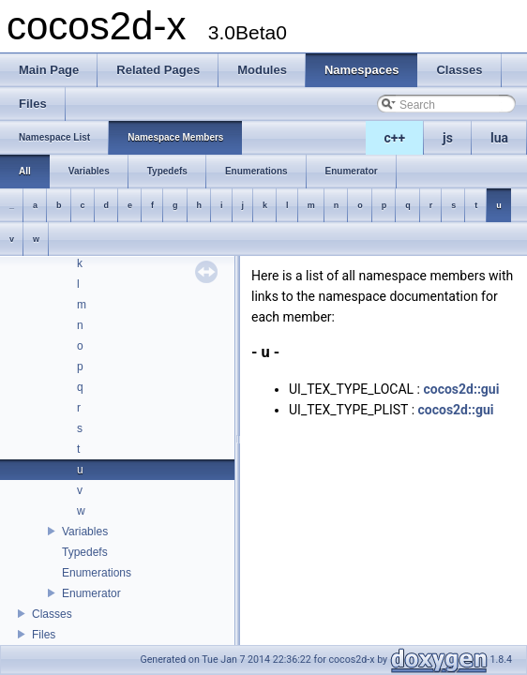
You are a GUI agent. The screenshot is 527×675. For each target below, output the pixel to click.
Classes (52, 614)
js (448, 137)
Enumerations (96, 572)
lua (499, 137)
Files (43, 634)
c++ (395, 137)
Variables (85, 531)
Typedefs (85, 552)
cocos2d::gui (461, 389)
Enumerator (91, 593)
